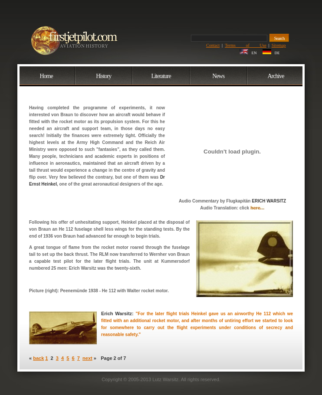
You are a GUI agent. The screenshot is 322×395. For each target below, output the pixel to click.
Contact (213, 45)
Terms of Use (245, 45)
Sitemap (279, 45)
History (103, 76)
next (87, 358)
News (218, 76)
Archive (275, 76)
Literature (161, 76)
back (38, 358)
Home (46, 76)
